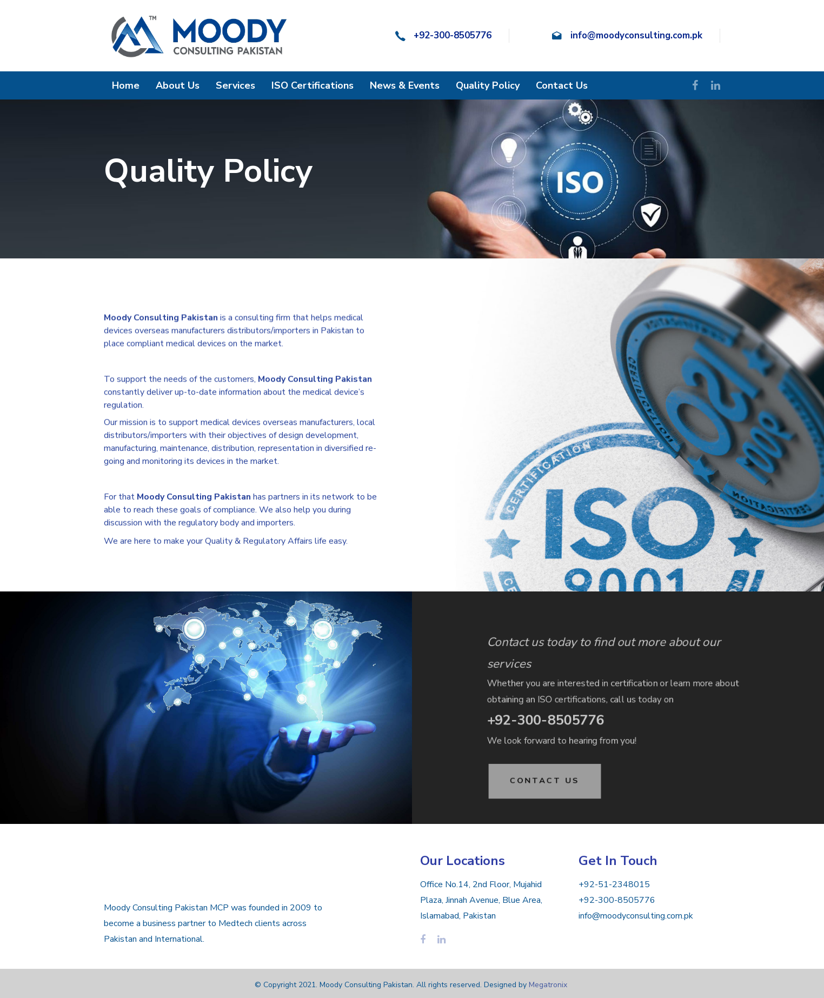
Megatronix (548, 985)
